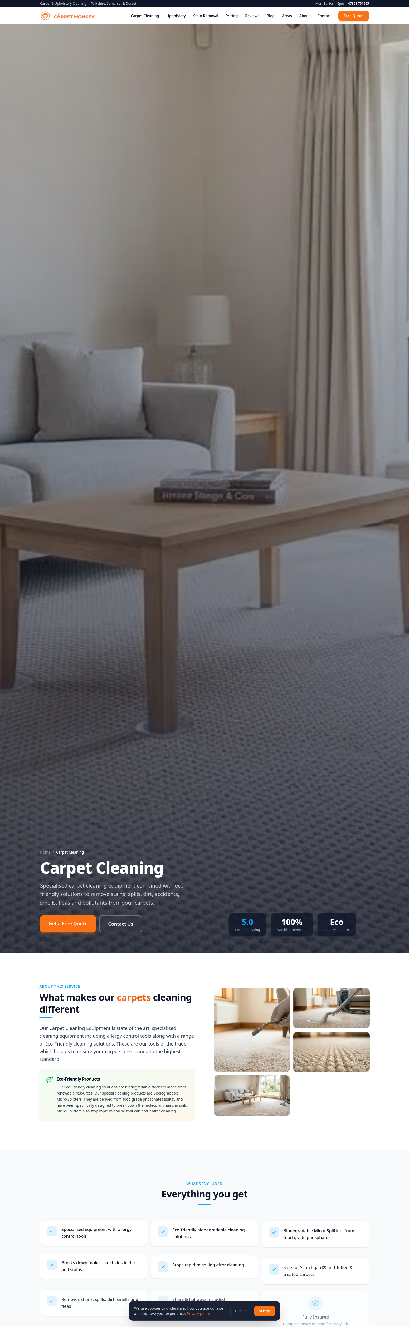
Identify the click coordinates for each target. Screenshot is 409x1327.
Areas (287, 15)
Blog (271, 15)
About (304, 15)
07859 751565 (358, 4)
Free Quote (354, 15)
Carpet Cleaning (145, 15)
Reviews (252, 15)
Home (45, 852)
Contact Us (120, 924)
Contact (324, 15)
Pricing (232, 15)
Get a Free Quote (67, 923)
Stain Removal (205, 15)
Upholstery (176, 15)
